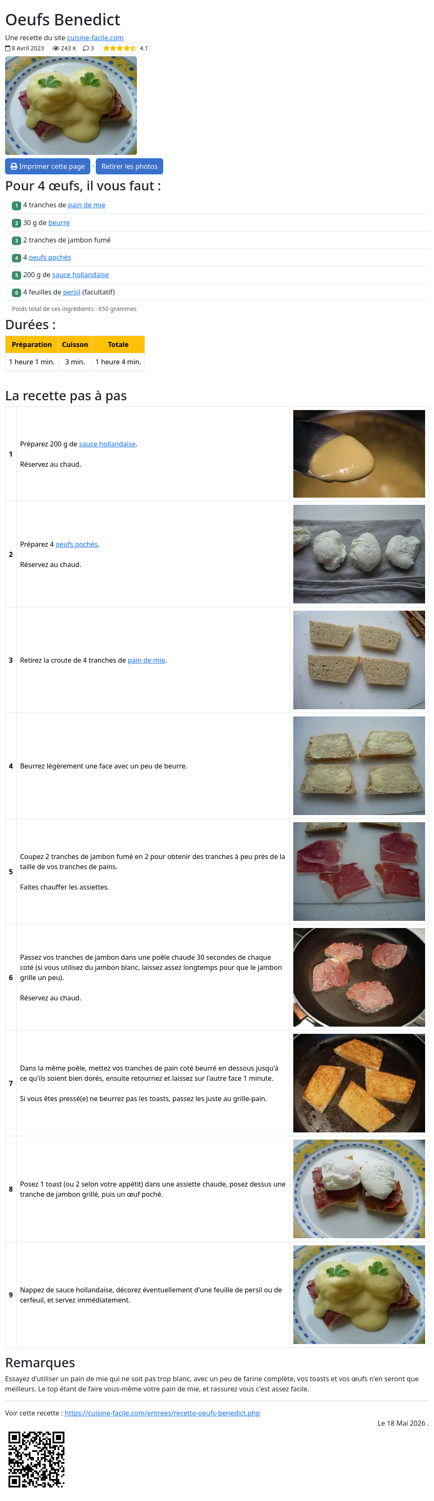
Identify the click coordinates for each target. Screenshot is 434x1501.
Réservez (34, 464)
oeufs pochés (50, 257)
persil (72, 292)
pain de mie (86, 204)
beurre (59, 222)
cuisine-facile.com (95, 37)
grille (28, 977)
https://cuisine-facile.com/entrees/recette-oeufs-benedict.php (162, 1413)
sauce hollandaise (80, 274)
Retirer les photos (129, 166)
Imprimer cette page (48, 166)
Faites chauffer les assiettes (63, 887)
